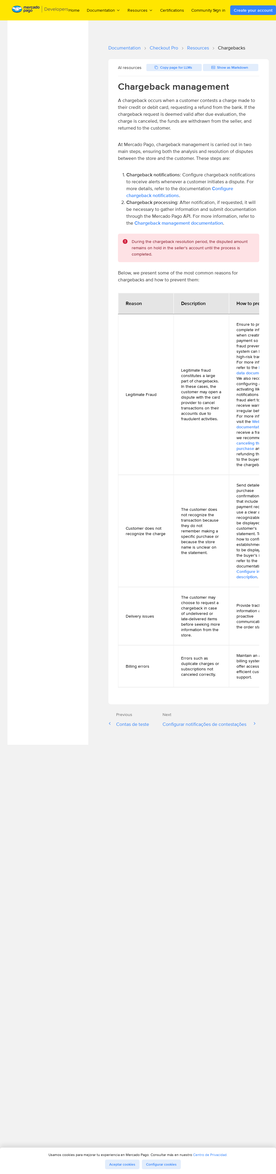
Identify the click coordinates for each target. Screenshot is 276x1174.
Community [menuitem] (204, 10)
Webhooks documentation (254, 424)
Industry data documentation (255, 370)
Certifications (172, 10)
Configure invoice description (253, 574)
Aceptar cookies (122, 1164)
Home (74, 10)
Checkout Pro (164, 47)
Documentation (124, 47)
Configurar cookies (161, 1164)
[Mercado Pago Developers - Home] (40, 10)
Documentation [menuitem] (103, 10)
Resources (198, 47)
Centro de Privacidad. (210, 1154)
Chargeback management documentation (178, 223)
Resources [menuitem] (140, 10)
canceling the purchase (249, 445)
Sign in (219, 10)
